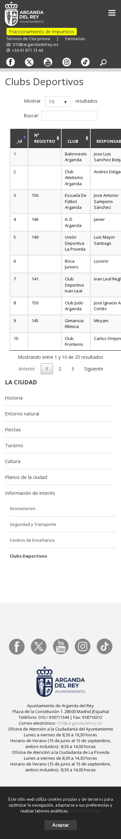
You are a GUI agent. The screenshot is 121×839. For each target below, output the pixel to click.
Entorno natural (22, 413)
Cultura (12, 461)
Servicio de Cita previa (28, 38)
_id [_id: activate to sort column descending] (19, 141)
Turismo (14, 445)
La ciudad (21, 382)
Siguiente (93, 369)
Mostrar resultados (60, 101)
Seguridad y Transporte (33, 524)
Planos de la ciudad (26, 477)
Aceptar (60, 825)
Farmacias (75, 38)
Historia (14, 397)
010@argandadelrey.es (32, 44)
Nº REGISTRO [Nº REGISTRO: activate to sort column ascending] (44, 138)
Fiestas (13, 429)
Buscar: (60, 115)
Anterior (26, 369)
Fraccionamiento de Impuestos (41, 31)
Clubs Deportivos (28, 556)
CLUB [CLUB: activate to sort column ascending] (72, 141)
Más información (85, 810)
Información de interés (30, 493)
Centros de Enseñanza (32, 540)
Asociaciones (22, 508)
